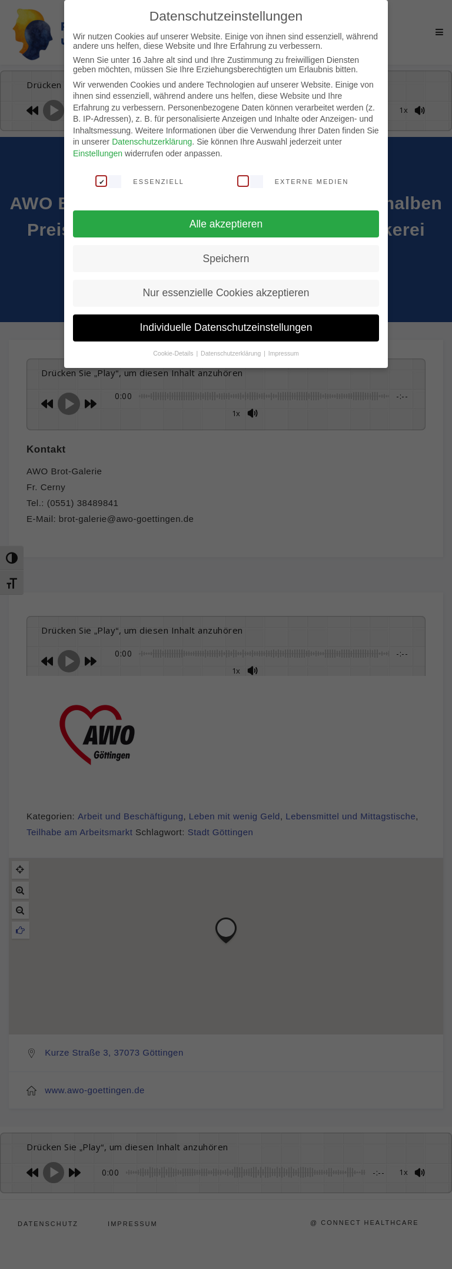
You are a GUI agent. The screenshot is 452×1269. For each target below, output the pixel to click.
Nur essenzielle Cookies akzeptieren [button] (225, 293)
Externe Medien (293, 181)
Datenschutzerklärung (152, 141)
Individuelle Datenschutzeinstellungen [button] (226, 327)
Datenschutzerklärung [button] (231, 353)
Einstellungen (97, 153)
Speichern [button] (226, 258)
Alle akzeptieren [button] (226, 224)
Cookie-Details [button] (174, 353)
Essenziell (139, 181)
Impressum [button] (283, 353)
